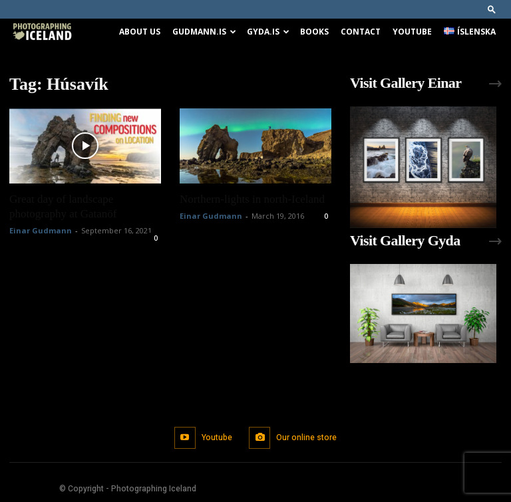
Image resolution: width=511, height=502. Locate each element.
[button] (492, 9)
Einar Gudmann (40, 230)
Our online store (306, 437)
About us (139, 31)
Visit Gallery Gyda (405, 240)
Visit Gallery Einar (405, 82)
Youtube (412, 31)
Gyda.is (268, 31)
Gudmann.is (204, 31)
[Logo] (42, 32)
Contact (361, 31)
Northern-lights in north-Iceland (252, 199)
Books (314, 31)
